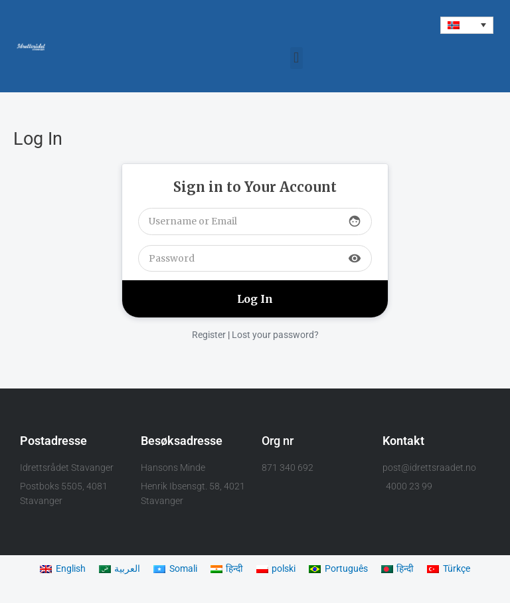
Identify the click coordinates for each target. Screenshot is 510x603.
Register (209, 334)
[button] (296, 58)
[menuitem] (466, 25)
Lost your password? (275, 334)
